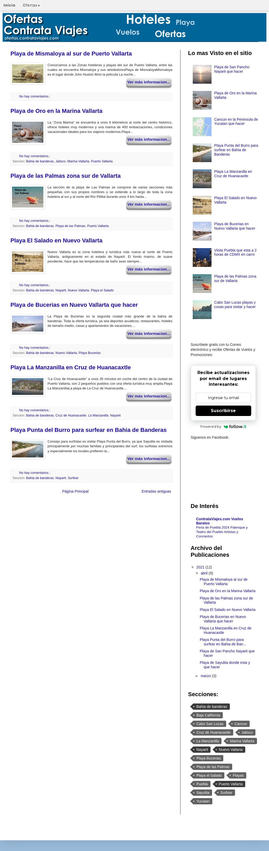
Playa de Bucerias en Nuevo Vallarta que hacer (74, 305)
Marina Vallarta (78, 161)
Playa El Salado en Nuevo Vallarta (56, 240)
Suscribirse (223, 410)
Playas (238, 775)
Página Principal (75, 491)
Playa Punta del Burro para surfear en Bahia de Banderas (88, 430)
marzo (206, 676)
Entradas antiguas (156, 491)
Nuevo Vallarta (78, 290)
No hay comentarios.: (35, 96)
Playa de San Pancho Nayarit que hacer (231, 69)
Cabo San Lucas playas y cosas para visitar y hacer (235, 304)
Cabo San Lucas (210, 724)
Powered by (223, 426)
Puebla (202, 784)
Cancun (241, 724)
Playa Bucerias (90, 353)
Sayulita (202, 793)
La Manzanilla (98, 415)
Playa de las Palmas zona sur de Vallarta (65, 176)
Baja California (208, 715)
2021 (201, 567)
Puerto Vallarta (102, 161)
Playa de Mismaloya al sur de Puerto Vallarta (71, 53)
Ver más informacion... (148, 82)
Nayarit (61, 290)
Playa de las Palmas (70, 226)
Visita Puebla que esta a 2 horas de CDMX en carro (235, 252)
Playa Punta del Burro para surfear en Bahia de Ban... (223, 642)
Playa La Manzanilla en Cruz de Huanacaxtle (70, 367)
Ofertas (32, 5)
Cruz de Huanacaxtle (71, 415)
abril (204, 573)
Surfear (73, 478)
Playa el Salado (102, 290)
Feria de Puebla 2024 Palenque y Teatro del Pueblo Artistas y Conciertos (222, 531)
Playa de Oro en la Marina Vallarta (56, 111)
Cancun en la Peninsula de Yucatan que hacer (236, 121)
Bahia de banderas (40, 161)
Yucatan (203, 801)
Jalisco (61, 161)
